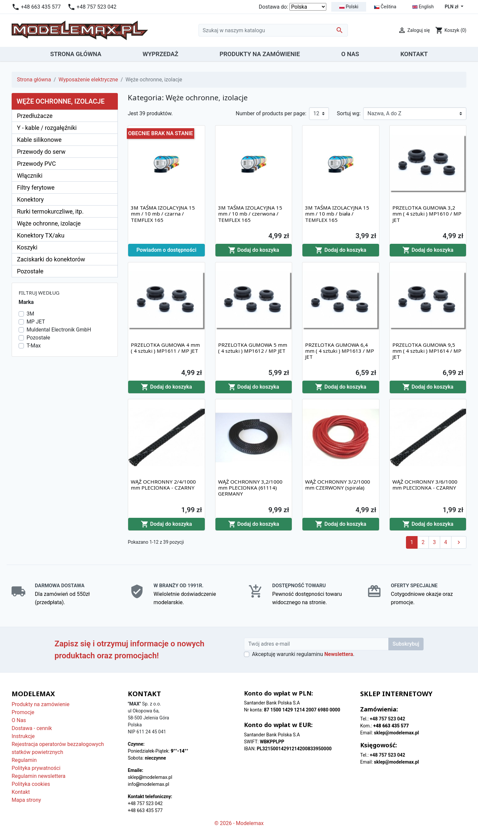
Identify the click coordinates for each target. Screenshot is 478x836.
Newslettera (338, 654)
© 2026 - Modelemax (239, 823)
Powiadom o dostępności (166, 250)
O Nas (19, 720)
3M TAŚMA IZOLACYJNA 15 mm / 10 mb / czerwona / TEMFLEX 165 (250, 213)
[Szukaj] (273, 30)
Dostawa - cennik (32, 728)
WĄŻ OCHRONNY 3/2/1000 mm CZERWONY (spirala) (337, 484)
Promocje (23, 712)
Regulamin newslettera (38, 776)
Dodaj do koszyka (253, 250)
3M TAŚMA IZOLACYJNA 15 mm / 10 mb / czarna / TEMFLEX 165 (163, 213)
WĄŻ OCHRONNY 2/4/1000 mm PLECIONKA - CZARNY (163, 484)
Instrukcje (23, 736)
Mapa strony (26, 800)
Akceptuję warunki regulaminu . (303, 654)
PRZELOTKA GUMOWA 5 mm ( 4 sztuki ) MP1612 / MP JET (252, 347)
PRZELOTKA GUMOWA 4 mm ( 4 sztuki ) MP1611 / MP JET (165, 347)
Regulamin (24, 760)
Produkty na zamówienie (40, 704)
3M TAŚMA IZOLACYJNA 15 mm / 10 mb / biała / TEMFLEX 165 (337, 213)
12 (316, 113)
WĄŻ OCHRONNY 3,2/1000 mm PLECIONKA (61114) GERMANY (250, 487)
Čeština (385, 6)
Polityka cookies (31, 784)
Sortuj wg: (348, 113)
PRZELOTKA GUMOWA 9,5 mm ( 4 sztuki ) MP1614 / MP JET (426, 350)
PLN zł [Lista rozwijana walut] (452, 6)
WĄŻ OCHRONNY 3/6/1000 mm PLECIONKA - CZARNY (424, 484)
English (423, 7)
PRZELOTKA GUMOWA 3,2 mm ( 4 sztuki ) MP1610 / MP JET (426, 213)
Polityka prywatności (36, 768)
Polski (348, 6)
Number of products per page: (271, 113)
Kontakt (21, 792)
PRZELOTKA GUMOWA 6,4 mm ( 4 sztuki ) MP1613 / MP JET (339, 350)
